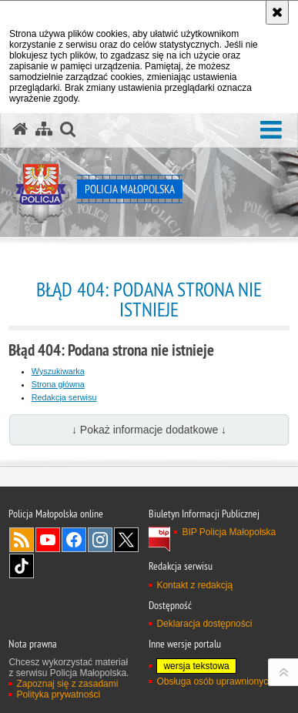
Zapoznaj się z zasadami (67, 683)
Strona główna (58, 384)
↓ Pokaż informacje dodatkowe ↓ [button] (149, 429)
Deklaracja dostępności (204, 623)
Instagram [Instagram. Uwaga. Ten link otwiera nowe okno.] (100, 539)
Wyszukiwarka (58, 371)
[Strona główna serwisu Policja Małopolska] (20, 129)
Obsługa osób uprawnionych (214, 681)
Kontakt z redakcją (194, 585)
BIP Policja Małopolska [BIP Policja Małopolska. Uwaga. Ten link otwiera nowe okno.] (229, 532)
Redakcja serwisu (64, 397)
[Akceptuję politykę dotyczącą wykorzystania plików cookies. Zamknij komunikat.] (277, 12)
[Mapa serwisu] (43, 129)
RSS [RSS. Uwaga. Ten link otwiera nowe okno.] (21, 539)
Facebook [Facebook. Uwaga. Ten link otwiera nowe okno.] (74, 539)
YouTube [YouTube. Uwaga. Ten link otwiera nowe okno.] (47, 539)
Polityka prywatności (58, 694)
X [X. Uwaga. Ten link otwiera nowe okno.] (126, 539)
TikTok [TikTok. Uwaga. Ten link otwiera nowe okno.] (21, 566)
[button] (271, 130)
